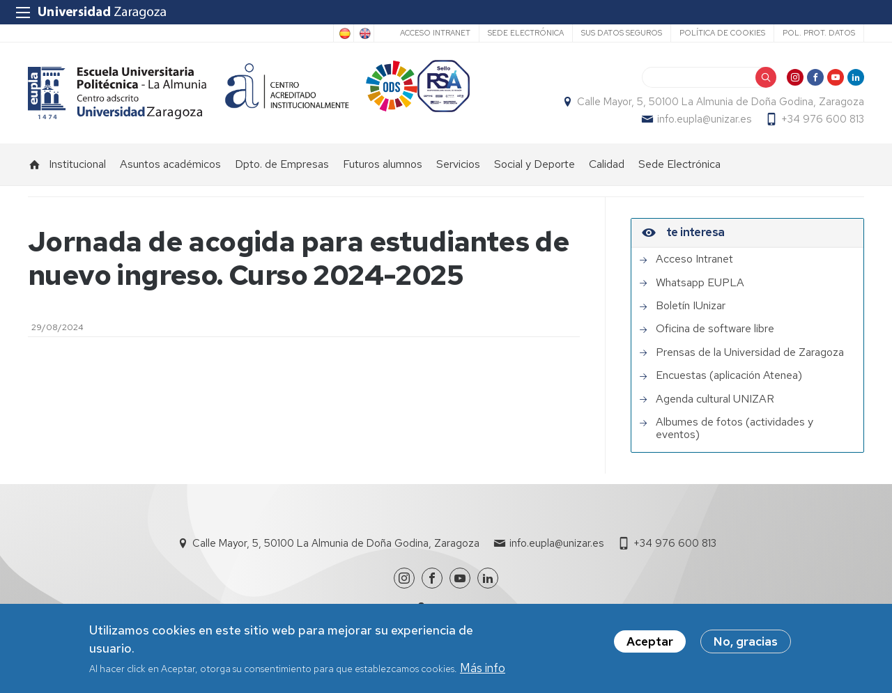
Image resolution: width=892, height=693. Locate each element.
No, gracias (746, 645)
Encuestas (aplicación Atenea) (729, 375)
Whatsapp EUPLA (700, 283)
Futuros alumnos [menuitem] (382, 164)
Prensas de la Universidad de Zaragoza (750, 352)
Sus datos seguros (621, 33)
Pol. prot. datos (819, 33)
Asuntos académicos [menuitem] (170, 164)
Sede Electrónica (526, 33)
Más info (482, 670)
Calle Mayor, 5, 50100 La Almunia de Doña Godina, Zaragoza (720, 102)
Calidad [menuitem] (606, 164)
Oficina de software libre (715, 328)
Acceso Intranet (435, 33)
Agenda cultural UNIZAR (715, 399)
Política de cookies (722, 33)
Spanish (343, 33)
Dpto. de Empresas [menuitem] (282, 164)
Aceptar (649, 645)
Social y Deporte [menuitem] (534, 164)
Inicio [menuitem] (35, 164)
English (364, 33)
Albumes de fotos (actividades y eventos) (734, 429)
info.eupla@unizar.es (704, 119)
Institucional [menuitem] (77, 164)
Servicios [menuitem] (458, 164)
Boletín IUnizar (690, 305)
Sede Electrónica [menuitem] (679, 164)
